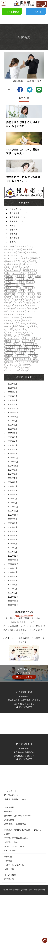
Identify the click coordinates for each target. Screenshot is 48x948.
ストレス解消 (16, 364)
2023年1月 (12, 604)
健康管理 (28, 302)
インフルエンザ (12, 423)
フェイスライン (31, 396)
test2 (17, 387)
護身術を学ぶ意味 (13, 302)
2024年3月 (12, 547)
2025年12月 (13, 461)
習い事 (17, 355)
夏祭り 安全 (10, 376)
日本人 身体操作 (12, 322)
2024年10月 (13, 518)
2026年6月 (12, 436)
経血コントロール (13, 370)
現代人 (34, 379)
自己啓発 (32, 376)
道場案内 (9, 328)
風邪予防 (27, 417)
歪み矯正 (9, 402)
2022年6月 (12, 629)
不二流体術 (10, 299)
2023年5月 (12, 588)
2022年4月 (12, 637)
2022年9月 (12, 621)
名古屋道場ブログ (17, 270)
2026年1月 (12, 457)
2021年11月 (13, 653)
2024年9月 (12, 522)
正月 (17, 373)
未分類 (13, 278)
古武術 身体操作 (12, 317)
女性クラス (9, 921)
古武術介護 (10, 361)
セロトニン (10, 420)
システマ (28, 385)
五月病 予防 (24, 420)
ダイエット (10, 334)
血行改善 (9, 414)
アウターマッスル (13, 385)
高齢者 (8, 349)
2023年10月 (13, 567)
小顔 (17, 393)
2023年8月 (12, 575)
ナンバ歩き (21, 382)
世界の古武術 (11, 343)
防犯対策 (30, 334)
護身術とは (15, 290)
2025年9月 (12, 473)
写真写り (36, 390)
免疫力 (25, 390)
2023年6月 (12, 584)
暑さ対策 (26, 373)
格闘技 (27, 355)
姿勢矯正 (20, 328)
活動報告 (14, 282)
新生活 (8, 355)
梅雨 (30, 343)
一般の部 (8, 909)
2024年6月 (12, 534)
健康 (7, 319)
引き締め (32, 325)
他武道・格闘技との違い (15, 852)
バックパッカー (12, 390)
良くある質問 (10, 927)
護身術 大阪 (10, 314)
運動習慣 (35, 311)
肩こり (36, 355)
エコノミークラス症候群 (27, 414)
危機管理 (9, 331)
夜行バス (20, 408)
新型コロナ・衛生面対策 (15, 876)
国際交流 (19, 349)
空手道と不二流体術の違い (16, 891)
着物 (15, 379)
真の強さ (30, 349)
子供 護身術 (33, 361)
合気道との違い (11, 895)
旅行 (7, 411)
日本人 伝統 (10, 305)
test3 (7, 379)
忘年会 (22, 376)
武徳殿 (8, 387)
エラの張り (10, 399)
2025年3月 (12, 498)
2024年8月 (12, 526)
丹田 (7, 325)
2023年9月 (12, 571)
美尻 (23, 337)
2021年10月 (13, 657)
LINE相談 (12, 12)
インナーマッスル (13, 308)
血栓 (35, 411)
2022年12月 (13, 608)
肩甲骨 (21, 361)
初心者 (22, 314)
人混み (8, 373)
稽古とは (24, 379)
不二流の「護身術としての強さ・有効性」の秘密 (23, 884)
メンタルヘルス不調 (25, 331)
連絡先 (13, 294)
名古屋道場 (9, 860)
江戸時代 (28, 370)
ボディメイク (29, 317)
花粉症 (21, 346)
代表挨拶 (8, 864)
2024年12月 (13, 510)
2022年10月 (13, 616)
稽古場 (19, 358)
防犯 (22, 343)
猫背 (39, 349)
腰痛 (21, 334)
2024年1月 (12, 555)
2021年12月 (13, 649)
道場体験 (32, 305)
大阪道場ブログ (17, 274)
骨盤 (18, 402)
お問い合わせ (16, 261)
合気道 (38, 328)
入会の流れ (9, 872)
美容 (7, 352)
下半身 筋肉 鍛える (21, 411)
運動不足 (17, 319)
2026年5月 (12, 440)
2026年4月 (12, 444)
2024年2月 (12, 551)
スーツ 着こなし (13, 396)
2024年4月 (12, 543)
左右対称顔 (23, 399)
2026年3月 (12, 449)
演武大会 (30, 352)
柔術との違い (10, 903)
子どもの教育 (18, 325)
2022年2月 (12, 645)
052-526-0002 (24, 759)
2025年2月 (12, 502)
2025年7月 (12, 481)
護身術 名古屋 (29, 322)
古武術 (22, 305)
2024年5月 (12, 539)
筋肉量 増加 (33, 408)
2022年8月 (12, 625)
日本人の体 (18, 352)
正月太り (9, 358)
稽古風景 (14, 286)
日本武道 (32, 314)
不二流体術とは (11, 848)
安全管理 (26, 387)
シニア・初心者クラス (14, 917)
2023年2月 (12, 600)
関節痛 (8, 393)
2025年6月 (12, 485)
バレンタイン (11, 405)
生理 (21, 367)
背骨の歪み (29, 402)
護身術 (21, 299)
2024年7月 (12, 530)
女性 (30, 299)
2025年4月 (12, 493)
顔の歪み (36, 399)
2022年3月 (12, 641)
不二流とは (9, 931)
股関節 (31, 346)
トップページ (10, 843)
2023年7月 (12, 580)
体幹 (26, 319)
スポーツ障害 (28, 393)
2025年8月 (12, 477)
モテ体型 (9, 382)
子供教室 (8, 913)
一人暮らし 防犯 (12, 417)
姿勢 (30, 328)
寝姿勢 (23, 405)
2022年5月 (12, 633)
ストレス (30, 364)
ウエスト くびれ (12, 340)
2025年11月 (13, 465)
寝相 (32, 405)
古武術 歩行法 (11, 337)
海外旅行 (9, 408)
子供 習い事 (28, 340)
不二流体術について (19, 266)
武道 (39, 346)
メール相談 (36, 11)
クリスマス (10, 367)
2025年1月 (12, 506)
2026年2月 (12, 453)
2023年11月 (13, 563)
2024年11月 (13, 514)
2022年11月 (13, 612)
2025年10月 (13, 469)
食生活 (25, 423)
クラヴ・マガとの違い (14, 899)
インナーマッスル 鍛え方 (16, 311)
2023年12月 (13, 559)
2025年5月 (12, 490)
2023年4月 (12, 592)
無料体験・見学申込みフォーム (18, 868)
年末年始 (30, 358)
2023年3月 (12, 596)
